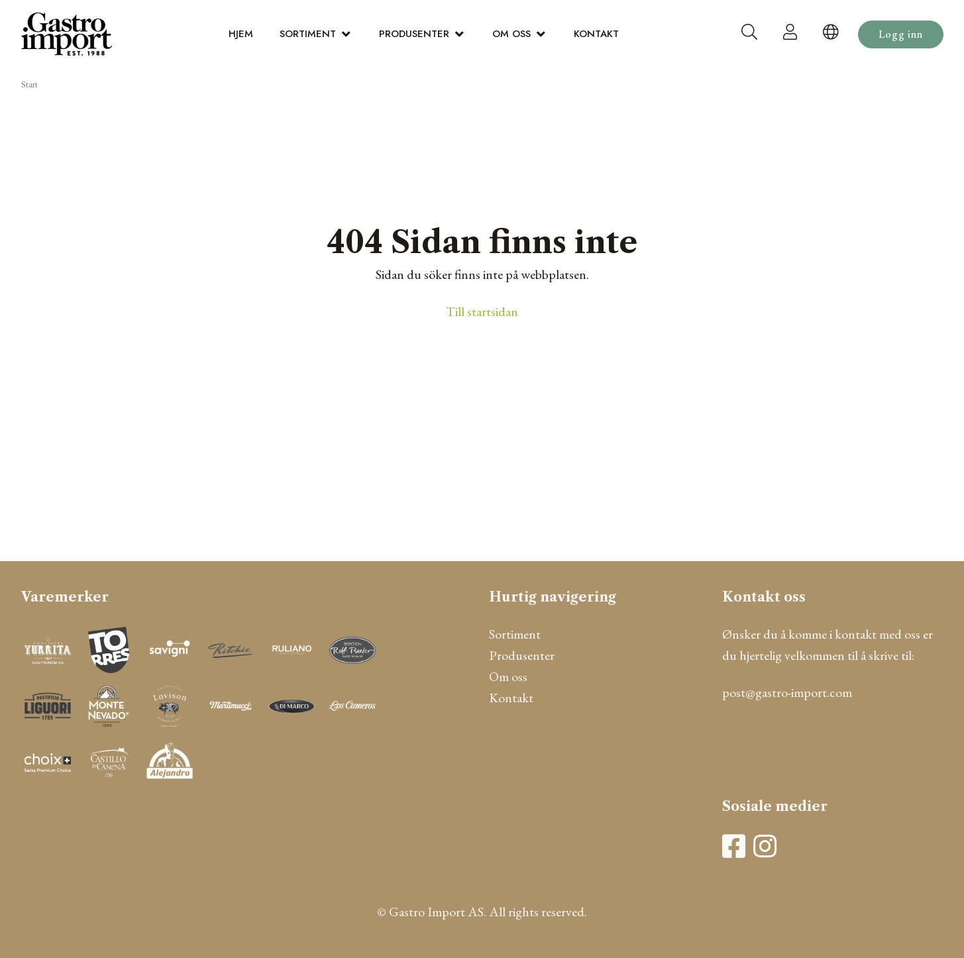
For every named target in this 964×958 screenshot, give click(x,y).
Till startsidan (482, 311)
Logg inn (901, 34)
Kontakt (596, 34)
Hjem (241, 34)
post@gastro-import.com (787, 692)
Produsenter (414, 34)
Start (29, 84)
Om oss (511, 34)
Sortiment (308, 34)
